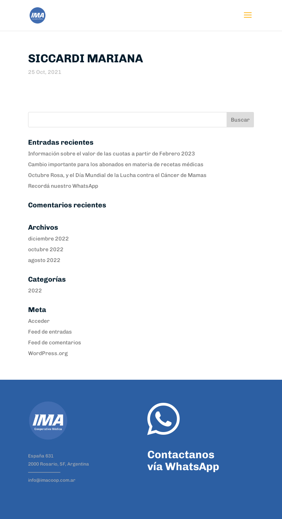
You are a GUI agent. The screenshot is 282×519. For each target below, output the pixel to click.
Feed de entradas (50, 332)
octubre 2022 (45, 249)
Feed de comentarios (54, 342)
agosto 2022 (44, 260)
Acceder (39, 321)
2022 (35, 290)
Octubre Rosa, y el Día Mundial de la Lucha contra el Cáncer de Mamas (117, 175)
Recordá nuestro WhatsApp (63, 186)
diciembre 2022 (48, 238)
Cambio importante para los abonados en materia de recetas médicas (116, 164)
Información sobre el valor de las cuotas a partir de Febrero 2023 (111, 153)
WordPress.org (48, 353)
